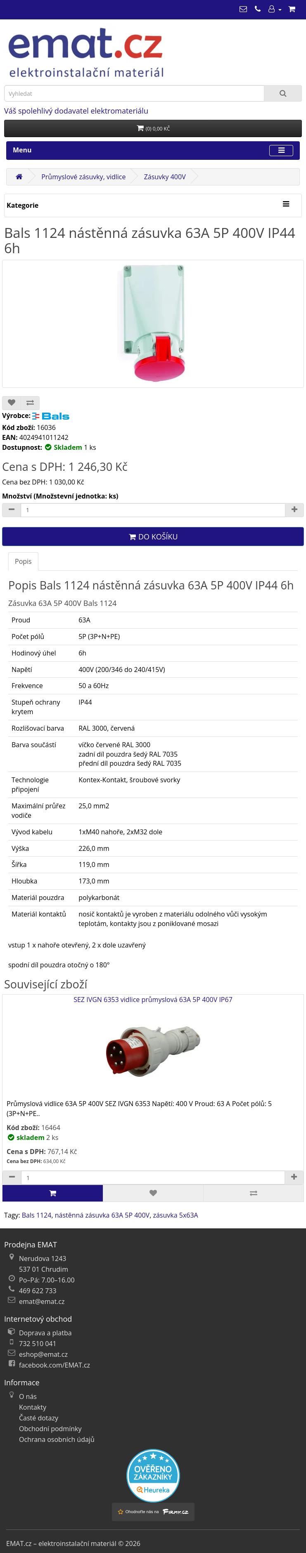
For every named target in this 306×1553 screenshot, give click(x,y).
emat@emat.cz (42, 1301)
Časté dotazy (38, 1417)
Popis (23, 561)
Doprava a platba (45, 1332)
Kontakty (32, 1407)
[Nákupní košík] (291, 9)
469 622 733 (38, 1290)
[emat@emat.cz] (243, 9)
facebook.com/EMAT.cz (54, 1365)
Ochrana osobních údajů (57, 1439)
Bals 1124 (37, 1215)
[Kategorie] (285, 204)
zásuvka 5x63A (175, 1215)
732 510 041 (38, 1343)
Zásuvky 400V (165, 176)
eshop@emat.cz (43, 1354)
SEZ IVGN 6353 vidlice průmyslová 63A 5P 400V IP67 (153, 1047)
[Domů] (19, 176)
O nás (28, 1396)
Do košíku (153, 536)
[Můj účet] (275, 9)
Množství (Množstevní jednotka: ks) (60, 496)
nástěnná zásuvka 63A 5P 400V (102, 1215)
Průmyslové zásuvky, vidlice (83, 176)
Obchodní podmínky (50, 1428)
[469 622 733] (258, 9)
